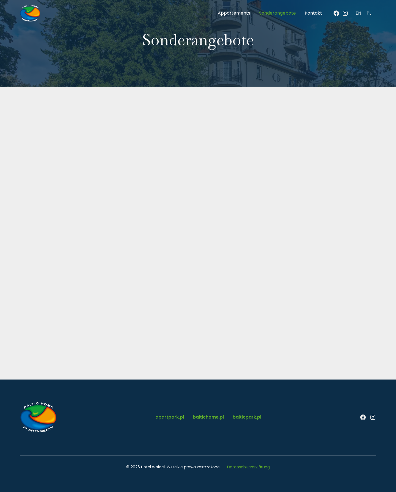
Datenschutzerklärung (248, 467)
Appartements (234, 13)
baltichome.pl (208, 417)
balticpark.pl (247, 417)
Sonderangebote (277, 13)
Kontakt (313, 13)
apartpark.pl (169, 417)
